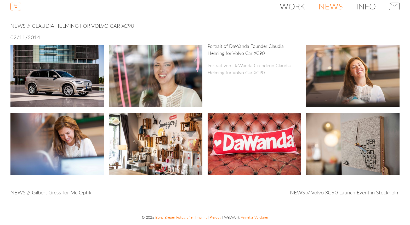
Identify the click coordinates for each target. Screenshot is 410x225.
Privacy (215, 217)
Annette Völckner (254, 217)
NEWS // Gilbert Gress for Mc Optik (51, 192)
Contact (394, 6)
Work (292, 6)
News (330, 6)
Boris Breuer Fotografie (173, 217)
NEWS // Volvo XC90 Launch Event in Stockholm (345, 192)
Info (366, 6)
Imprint (201, 217)
